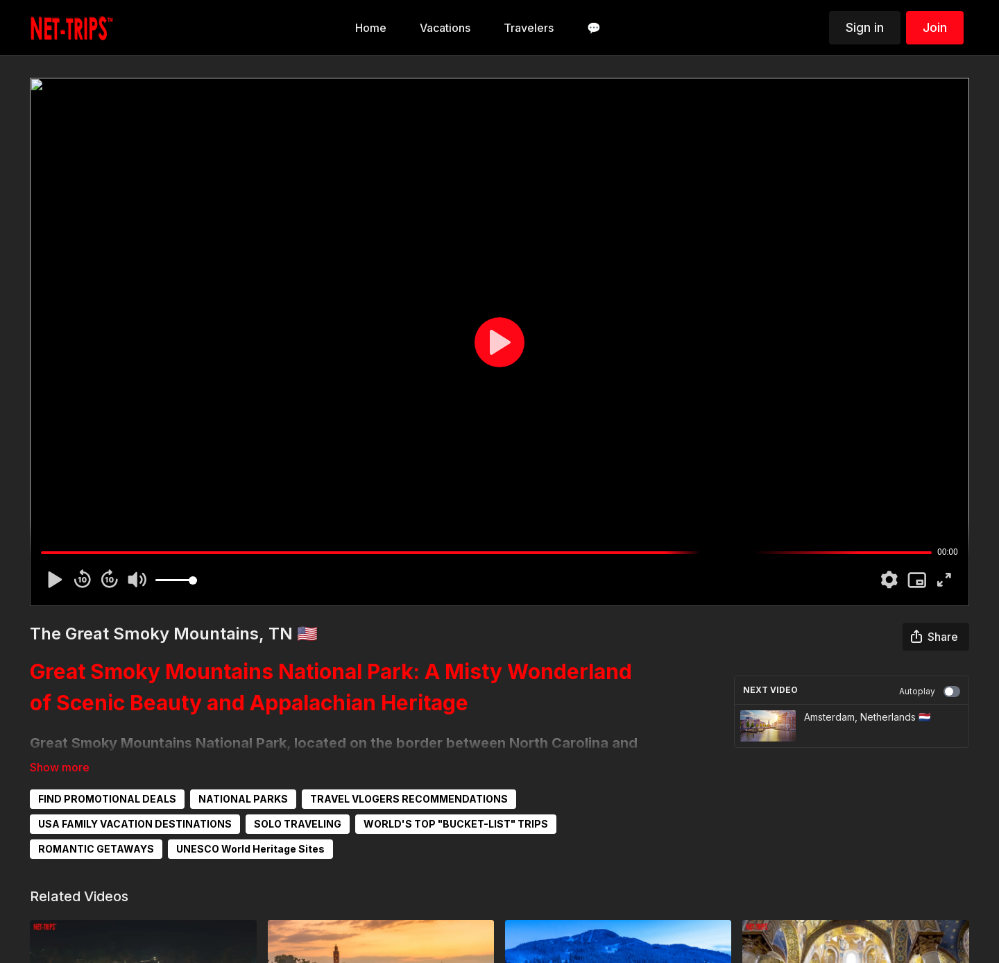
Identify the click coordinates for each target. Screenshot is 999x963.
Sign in (865, 27)
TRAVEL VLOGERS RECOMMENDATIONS (409, 799)
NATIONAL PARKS (243, 799)
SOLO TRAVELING (297, 824)
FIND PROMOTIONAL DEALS (107, 799)
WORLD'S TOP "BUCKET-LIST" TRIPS (456, 824)
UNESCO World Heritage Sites (250, 849)
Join (935, 27)
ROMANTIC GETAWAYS (96, 849)
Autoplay (929, 691)
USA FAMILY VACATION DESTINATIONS (135, 824)
